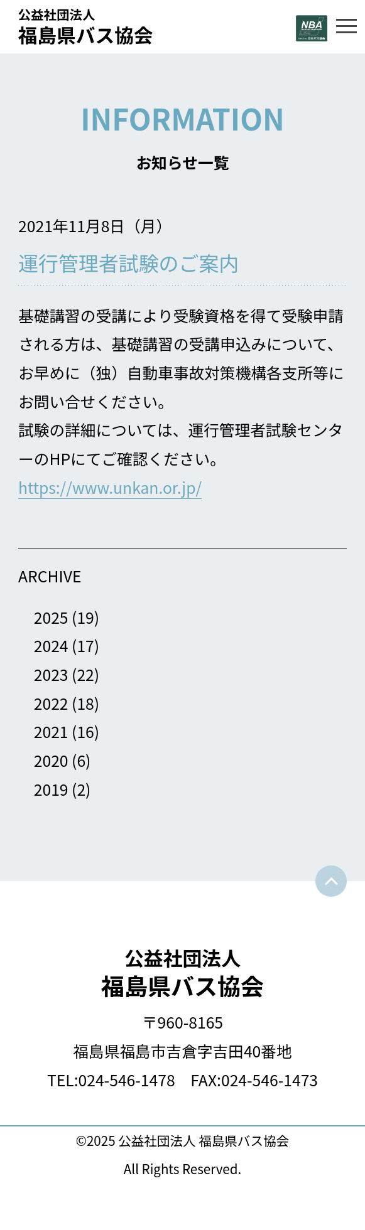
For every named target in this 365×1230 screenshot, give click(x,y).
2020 (51, 760)
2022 (51, 703)
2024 (51, 645)
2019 (51, 789)
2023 (51, 674)
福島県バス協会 (182, 973)
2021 (51, 731)
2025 (51, 617)
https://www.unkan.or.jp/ (110, 487)
